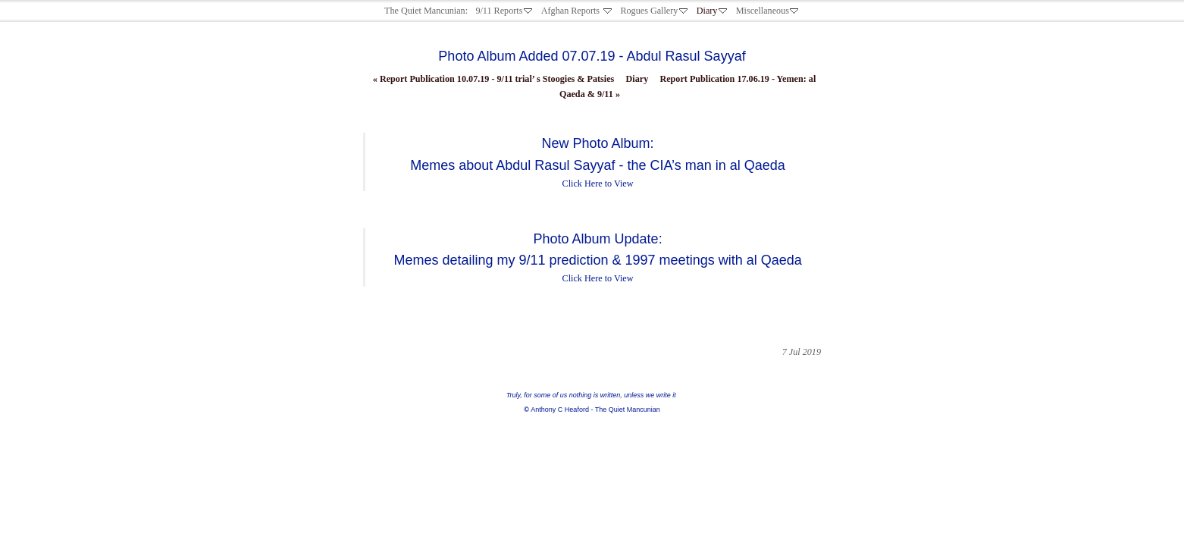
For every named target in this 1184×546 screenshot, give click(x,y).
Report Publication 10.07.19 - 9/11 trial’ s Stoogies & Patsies (494, 79)
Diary (637, 79)
